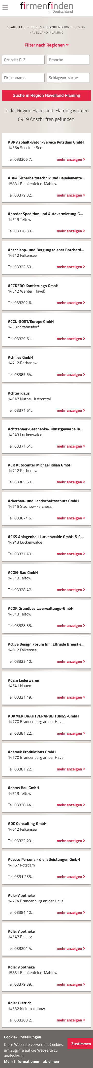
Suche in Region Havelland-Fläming (46, 95)
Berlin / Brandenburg (50, 27)
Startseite (16, 27)
